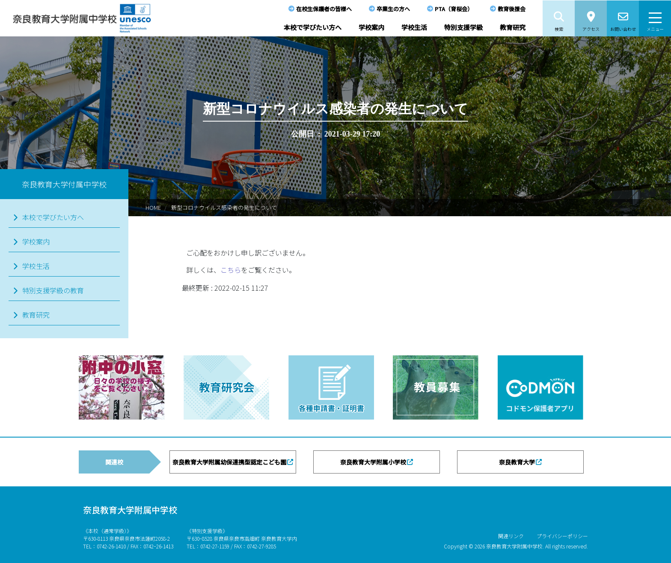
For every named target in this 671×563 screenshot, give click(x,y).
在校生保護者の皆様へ (324, 9)
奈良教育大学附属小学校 (373, 462)
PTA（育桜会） (454, 9)
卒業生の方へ (393, 9)
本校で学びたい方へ (312, 27)
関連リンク (511, 535)
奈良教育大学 (517, 462)
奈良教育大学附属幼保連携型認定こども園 (229, 462)
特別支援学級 (463, 27)
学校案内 (371, 27)
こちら (230, 270)
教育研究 (513, 27)
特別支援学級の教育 (53, 290)
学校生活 (414, 27)
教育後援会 (512, 9)
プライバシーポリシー (562, 535)
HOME (153, 207)
